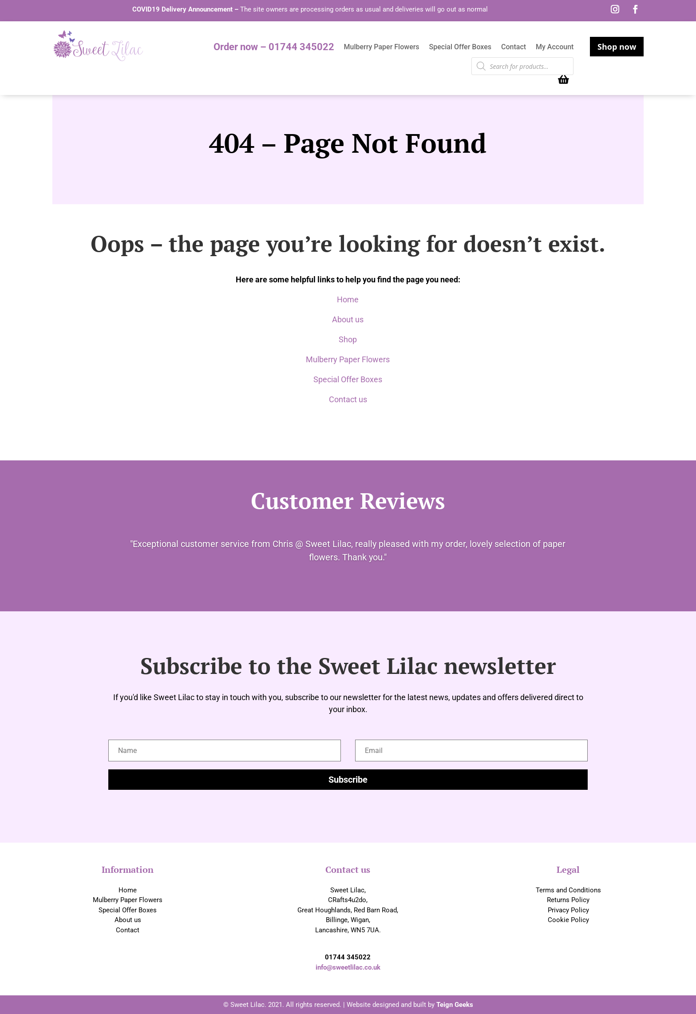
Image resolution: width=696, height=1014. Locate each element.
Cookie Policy (568, 920)
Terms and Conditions (568, 890)
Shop (348, 339)
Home (348, 299)
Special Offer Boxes (460, 47)
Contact (513, 47)
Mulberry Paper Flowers (381, 47)
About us (348, 319)
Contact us (348, 399)
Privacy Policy (568, 910)
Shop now (616, 46)
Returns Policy (568, 900)
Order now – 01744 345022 (274, 48)
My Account (554, 47)
